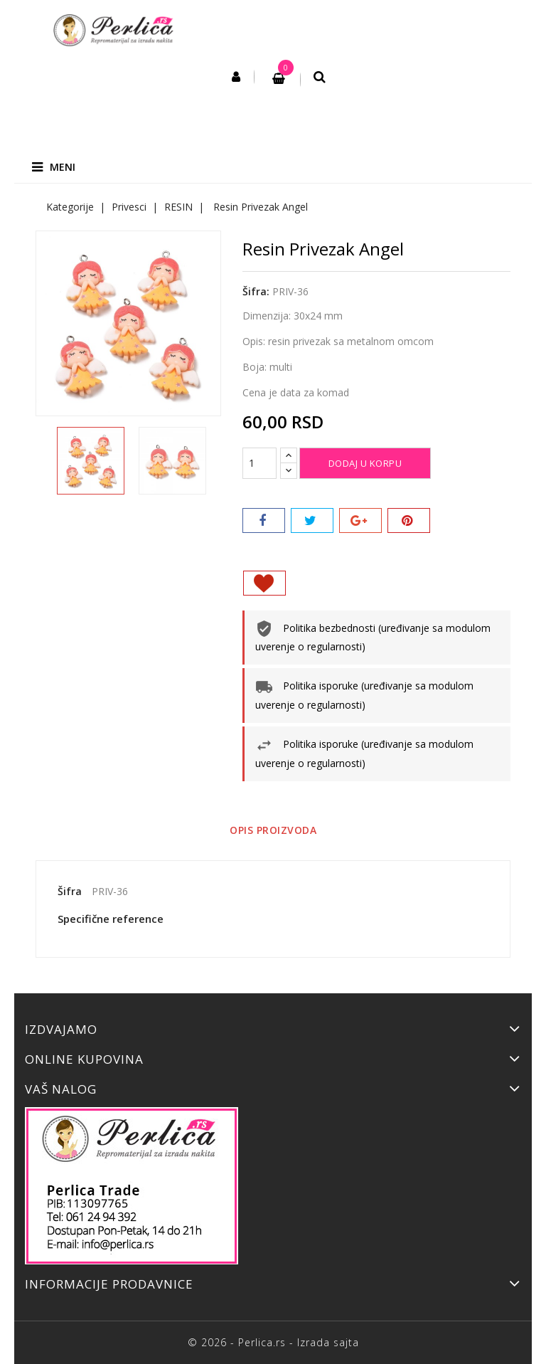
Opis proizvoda (273, 830)
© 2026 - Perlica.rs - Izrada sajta (273, 1342)
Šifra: (255, 291)
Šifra (70, 891)
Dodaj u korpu (365, 463)
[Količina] (259, 463)
